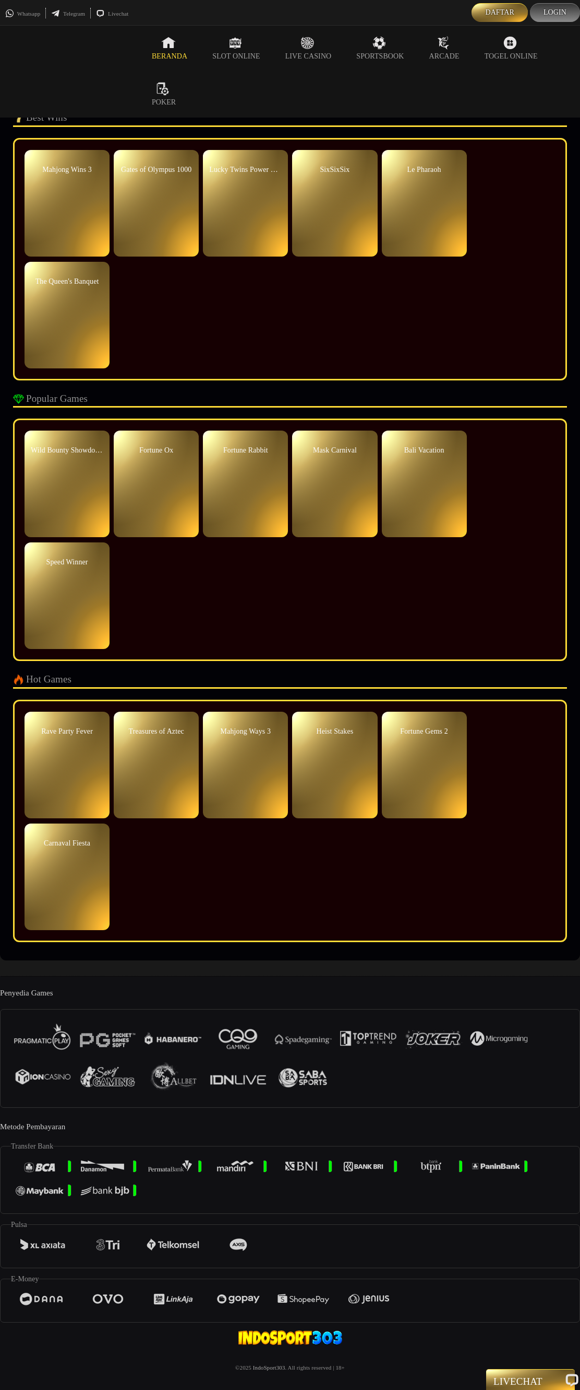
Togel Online (511, 48)
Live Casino (308, 48)
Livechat (112, 13)
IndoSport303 (269, 1367)
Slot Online (236, 48)
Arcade (444, 48)
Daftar (499, 12)
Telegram (68, 13)
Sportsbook (380, 48)
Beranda (169, 48)
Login (554, 12)
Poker (164, 94)
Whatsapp (22, 13)
